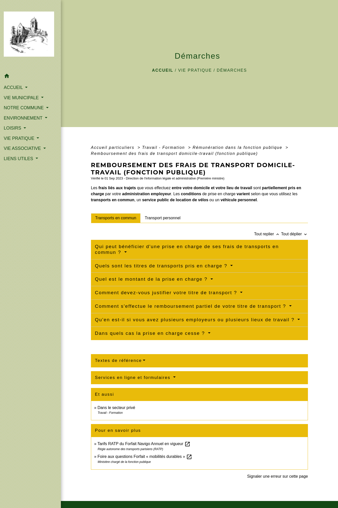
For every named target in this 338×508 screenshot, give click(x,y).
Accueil (162, 70)
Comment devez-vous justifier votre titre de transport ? (167, 292)
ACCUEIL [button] (14, 87)
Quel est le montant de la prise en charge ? (152, 279)
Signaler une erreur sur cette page (277, 476)
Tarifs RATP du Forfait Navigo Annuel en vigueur (143, 444)
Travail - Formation (164, 147)
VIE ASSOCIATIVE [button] (23, 148)
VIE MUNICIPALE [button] (22, 97)
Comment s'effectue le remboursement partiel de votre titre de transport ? (191, 306)
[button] (30, 76)
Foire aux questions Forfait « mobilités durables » (144, 456)
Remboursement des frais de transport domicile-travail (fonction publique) (174, 153)
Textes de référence (118, 360)
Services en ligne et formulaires (133, 377)
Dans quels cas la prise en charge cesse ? (151, 333)
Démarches (232, 70)
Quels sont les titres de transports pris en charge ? (162, 265)
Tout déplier (294, 234)
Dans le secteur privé (116, 407)
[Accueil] (30, 35)
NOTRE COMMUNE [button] (24, 107)
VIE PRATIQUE (195, 70)
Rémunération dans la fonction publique (238, 147)
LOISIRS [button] (13, 128)
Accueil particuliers (113, 147)
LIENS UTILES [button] (19, 158)
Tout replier (267, 234)
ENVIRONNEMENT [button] (24, 118)
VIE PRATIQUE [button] (20, 138)
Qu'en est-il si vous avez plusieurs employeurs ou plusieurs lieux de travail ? (195, 319)
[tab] (116, 218)
